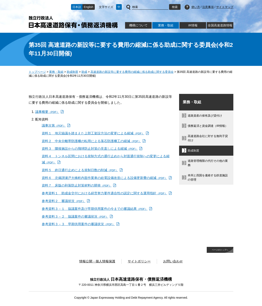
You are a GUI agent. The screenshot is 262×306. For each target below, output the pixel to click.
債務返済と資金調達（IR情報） (208, 125)
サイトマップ (224, 7)
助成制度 (72, 71)
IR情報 (192, 25)
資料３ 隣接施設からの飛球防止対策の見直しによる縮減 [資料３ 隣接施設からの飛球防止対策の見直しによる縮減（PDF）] (90, 148)
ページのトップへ (220, 250)
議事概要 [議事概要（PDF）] (47, 112)
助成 (84, 71)
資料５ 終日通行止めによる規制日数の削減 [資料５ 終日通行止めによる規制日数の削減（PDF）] (80, 170)
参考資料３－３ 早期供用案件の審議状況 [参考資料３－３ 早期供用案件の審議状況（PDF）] (78, 224)
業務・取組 (165, 25)
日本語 (76, 7)
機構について (138, 25)
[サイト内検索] (150, 7)
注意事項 (208, 7)
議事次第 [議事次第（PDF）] (54, 125)
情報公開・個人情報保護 (97, 261)
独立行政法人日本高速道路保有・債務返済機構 (73, 22)
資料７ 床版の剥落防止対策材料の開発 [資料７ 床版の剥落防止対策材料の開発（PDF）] (77, 185)
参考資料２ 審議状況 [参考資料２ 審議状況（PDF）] (63, 201)
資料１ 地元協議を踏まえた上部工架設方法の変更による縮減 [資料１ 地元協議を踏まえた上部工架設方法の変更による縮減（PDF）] (93, 133)
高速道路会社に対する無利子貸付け (208, 138)
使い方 (195, 7)
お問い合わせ (173, 261)
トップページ (37, 71)
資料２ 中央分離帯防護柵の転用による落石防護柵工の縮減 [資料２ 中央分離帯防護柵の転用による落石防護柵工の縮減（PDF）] (91, 141)
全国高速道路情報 (220, 25)
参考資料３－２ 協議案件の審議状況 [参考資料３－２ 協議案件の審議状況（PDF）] (75, 216)
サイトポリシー (139, 261)
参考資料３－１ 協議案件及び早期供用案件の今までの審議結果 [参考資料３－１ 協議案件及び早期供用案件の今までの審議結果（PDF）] (95, 208)
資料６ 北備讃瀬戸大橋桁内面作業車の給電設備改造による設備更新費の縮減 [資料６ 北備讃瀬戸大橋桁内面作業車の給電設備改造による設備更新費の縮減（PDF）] (104, 178)
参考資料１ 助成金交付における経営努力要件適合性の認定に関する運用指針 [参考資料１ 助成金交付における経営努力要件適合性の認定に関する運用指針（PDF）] (104, 193)
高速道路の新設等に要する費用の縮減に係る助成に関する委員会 (132, 71)
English (88, 7)
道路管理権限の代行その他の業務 (208, 163)
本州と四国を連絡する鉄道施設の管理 (208, 177)
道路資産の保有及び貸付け (205, 115)
